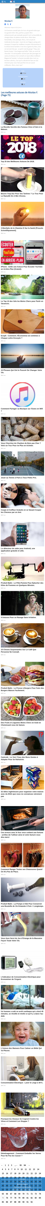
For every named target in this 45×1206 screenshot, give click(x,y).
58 (15, 1189)
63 (36, 1189)
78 (15, 1198)
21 (27, 1173)
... (16, 1165)
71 (27, 1194)
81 (27, 1198)
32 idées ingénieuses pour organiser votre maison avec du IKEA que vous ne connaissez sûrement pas (22, 794)
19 (19, 1173)
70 (23, 1194)
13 (34, 1169)
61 (27, 1189)
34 (40, 1177)
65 (3, 1194)
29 (19, 1177)
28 (15, 1177)
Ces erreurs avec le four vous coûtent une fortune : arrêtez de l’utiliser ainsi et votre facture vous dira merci (22, 835)
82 (32, 1198)
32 (32, 1177)
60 (23, 1189)
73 (36, 1194)
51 (27, 1185)
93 (21, 1165)
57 (11, 1189)
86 (7, 1202)
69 (19, 1194)
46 (7, 1185)
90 (23, 1202)
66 (7, 1194)
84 (40, 1198)
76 (7, 1198)
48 (15, 1185)
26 (7, 1177)
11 (26, 1169)
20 (23, 1173)
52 (32, 1185)
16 (7, 1173)
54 (40, 1185)
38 (15, 1181)
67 (11, 1194)
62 (32, 1189)
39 (19, 1181)
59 (19, 1189)
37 (11, 1181)
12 (30, 1169)
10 (22, 1169)
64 (40, 1189)
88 (15, 1202)
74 (40, 1194)
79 (19, 1198)
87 (11, 1202)
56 (7, 1189)
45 (3, 1185)
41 (27, 1181)
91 (27, 1202)
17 (11, 1173)
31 (27, 1177)
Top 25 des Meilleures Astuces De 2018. (17, 161)
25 (3, 1177)
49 (19, 1185)
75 (3, 1198)
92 (32, 1202)
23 (36, 1173)
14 (38, 1169)
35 (3, 1181)
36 (7, 1181)
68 (15, 1194)
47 (11, 1185)
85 (3, 1202)
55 (3, 1189)
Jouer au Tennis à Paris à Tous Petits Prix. (19, 478)
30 (23, 1177)
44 (40, 1181)
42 (32, 1181)
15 (3, 1173)
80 (23, 1198)
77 (11, 1198)
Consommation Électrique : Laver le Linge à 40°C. (22, 1083)
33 (36, 1177)
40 (23, 1181)
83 (36, 1198)
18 (15, 1173)
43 (36, 1181)
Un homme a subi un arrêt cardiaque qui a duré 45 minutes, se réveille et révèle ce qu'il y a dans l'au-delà (22, 1013)
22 (32, 1173)
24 (40, 1173)
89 (19, 1202)
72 (32, 1194)
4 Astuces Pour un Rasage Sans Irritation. (18, 617)
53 (36, 1185)
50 (23, 1185)
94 (25, 1165)
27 (11, 1177)
